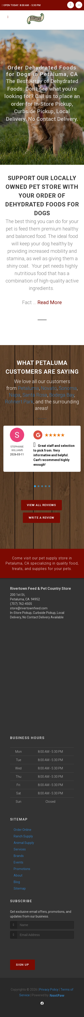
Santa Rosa (34, 394)
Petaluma (28, 388)
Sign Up (22, 963)
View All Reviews (41, 504)
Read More (49, 302)
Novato (49, 388)
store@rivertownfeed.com (28, 606)
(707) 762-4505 (21, 602)
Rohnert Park (19, 401)
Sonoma (68, 388)
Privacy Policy (48, 988)
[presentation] (34, 945)
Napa (14, 394)
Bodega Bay (61, 394)
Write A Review (41, 516)
